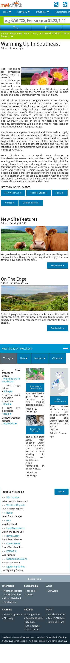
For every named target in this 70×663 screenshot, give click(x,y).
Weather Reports (15, 505)
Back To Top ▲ (35, 578)
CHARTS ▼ (23, 12)
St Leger (7, 391)
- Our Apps (52, 590)
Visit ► (61, 491)
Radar (9, 512)
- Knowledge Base (12, 614)
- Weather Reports (12, 590)
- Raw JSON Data (55, 618)
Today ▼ (8, 358)
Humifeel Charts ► (38, 193)
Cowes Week (13, 543)
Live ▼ (24, 358)
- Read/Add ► (9, 423)
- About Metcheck (11, 598)
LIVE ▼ (7, 12)
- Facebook (30, 590)
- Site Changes (32, 625)
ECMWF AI (11, 551)
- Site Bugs (29, 622)
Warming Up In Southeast (11, 380)
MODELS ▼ (42, 12)
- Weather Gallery (11, 594)
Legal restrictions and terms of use (18, 637)
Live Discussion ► (60, 400)
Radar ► (60, 193)
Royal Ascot (12, 535)
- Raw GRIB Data (55, 622)
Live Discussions (15, 528)
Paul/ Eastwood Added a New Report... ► (35, 35)
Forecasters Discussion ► (36, 387)
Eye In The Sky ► (35, 430)
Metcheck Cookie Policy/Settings (52, 637)
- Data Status (31, 629)
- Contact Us (9, 602)
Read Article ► (57, 265)
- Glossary (7, 618)
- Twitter (28, 594)
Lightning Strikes (15, 566)
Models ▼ (40, 358)
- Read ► (7, 404)
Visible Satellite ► (31, 203)
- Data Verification (33, 618)
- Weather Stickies (56, 614)
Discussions (12, 497)
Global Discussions (16, 559)
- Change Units (32, 614)
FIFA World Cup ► (13, 193)
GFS (8, 520)
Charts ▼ (57, 358)
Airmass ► (10, 203)
